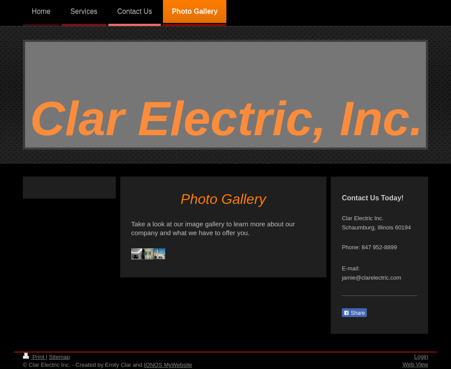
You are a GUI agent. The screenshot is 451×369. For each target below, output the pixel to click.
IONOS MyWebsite (168, 365)
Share (354, 313)
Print (34, 357)
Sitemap (59, 357)
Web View (415, 364)
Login (421, 356)
